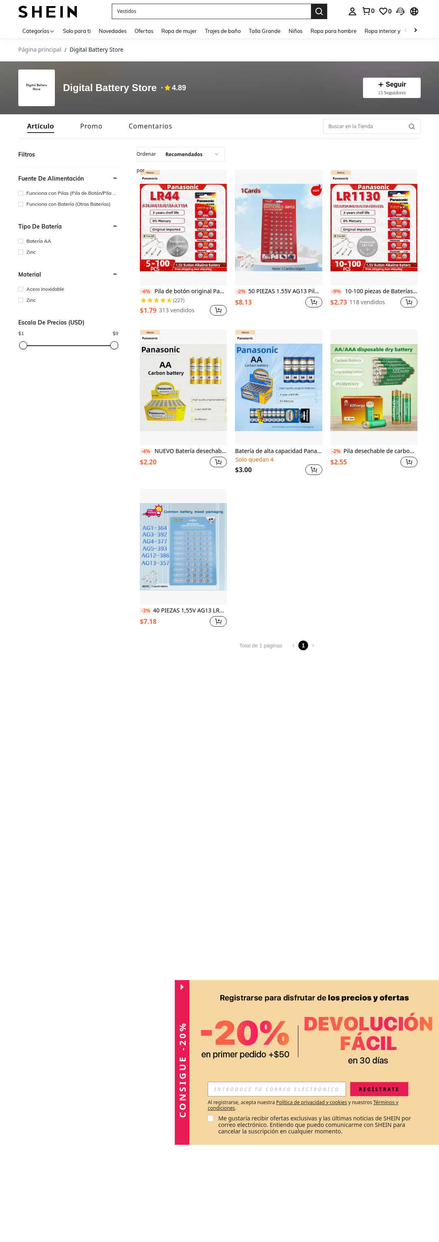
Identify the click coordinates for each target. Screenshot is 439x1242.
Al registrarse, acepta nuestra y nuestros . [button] (303, 1105)
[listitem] (183, 243)
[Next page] (313, 645)
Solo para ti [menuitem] (77, 31)
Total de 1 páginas (261, 646)
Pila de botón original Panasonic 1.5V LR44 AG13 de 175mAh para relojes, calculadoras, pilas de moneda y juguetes (183, 291)
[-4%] (146, 451)
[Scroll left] (406, 31)
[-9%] (336, 291)
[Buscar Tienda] (411, 126)
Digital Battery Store (110, 88)
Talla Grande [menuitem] (264, 31)
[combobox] (181, 154)
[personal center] (352, 11)
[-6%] (146, 291)
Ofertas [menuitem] (144, 31)
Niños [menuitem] (295, 31)
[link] (367, 11)
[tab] (40, 126)
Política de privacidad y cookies (311, 1102)
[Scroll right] (415, 31)
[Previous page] (293, 645)
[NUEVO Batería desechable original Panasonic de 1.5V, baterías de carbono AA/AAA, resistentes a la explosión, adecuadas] (183, 387)
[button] (211, 11)
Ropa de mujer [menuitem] (179, 31)
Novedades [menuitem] (112, 31)
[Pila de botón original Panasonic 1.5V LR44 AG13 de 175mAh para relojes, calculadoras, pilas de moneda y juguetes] (183, 227)
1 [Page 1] (303, 645)
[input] (277, 1089)
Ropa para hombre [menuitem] (333, 31)
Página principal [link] (39, 49)
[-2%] (241, 291)
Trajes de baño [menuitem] (223, 31)
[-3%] (146, 611)
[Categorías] (38, 31)
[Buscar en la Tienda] (372, 126)
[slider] (23, 345)
